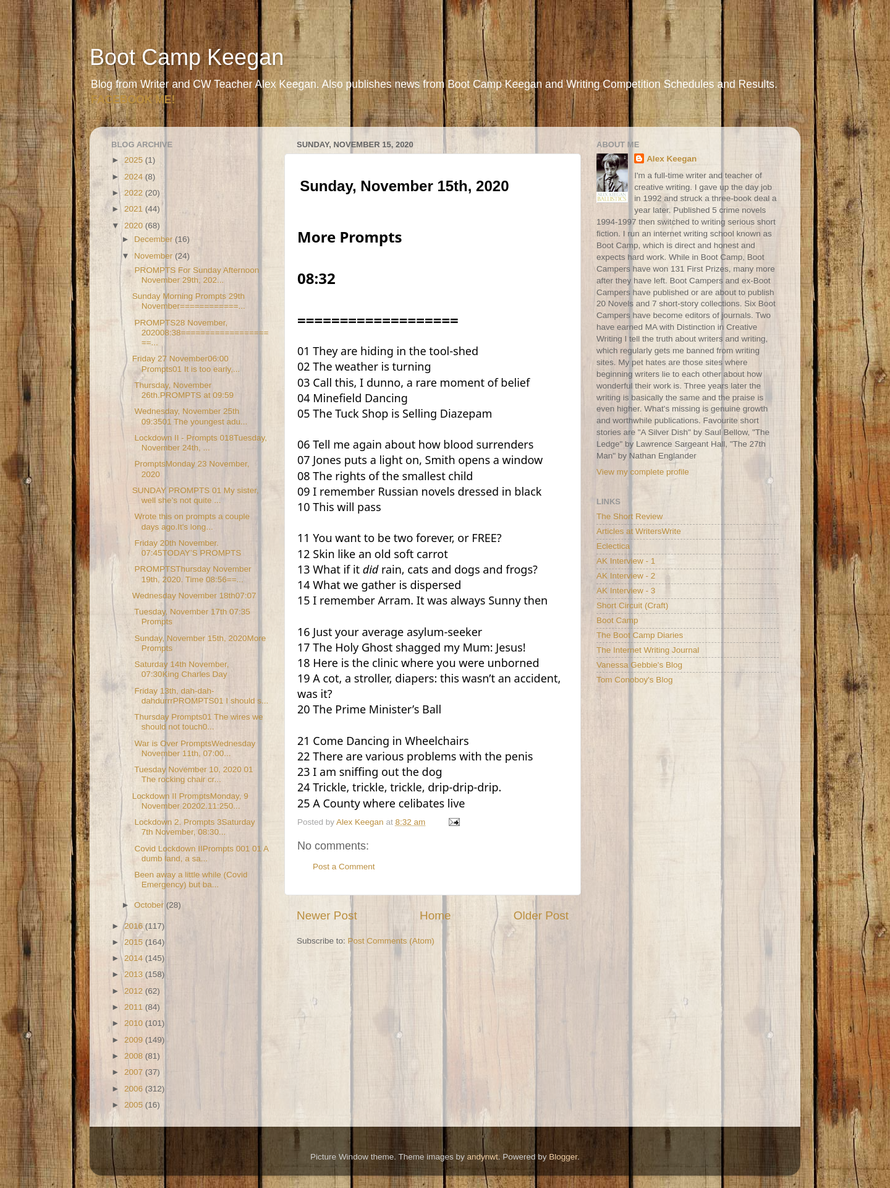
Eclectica (613, 546)
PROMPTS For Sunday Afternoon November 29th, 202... (196, 275)
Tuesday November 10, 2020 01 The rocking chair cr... (192, 774)
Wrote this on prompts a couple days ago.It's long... (191, 521)
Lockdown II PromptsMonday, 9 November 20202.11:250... (190, 801)
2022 (134, 192)
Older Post (541, 915)
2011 (134, 1007)
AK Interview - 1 (625, 561)
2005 (134, 1104)
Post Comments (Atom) (391, 940)
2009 (134, 1039)
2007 (134, 1072)
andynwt (482, 1156)
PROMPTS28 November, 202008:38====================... (200, 332)
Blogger (563, 1156)
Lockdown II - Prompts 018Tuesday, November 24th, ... (199, 442)
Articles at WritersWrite (638, 531)
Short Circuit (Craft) (632, 605)
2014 (134, 958)
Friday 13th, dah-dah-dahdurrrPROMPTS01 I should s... (200, 695)
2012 (134, 991)
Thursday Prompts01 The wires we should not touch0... (197, 721)
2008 (134, 1056)
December (154, 239)
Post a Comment (344, 866)
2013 (134, 974)
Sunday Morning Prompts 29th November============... (188, 301)
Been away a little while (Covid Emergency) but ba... (190, 879)
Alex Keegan (671, 158)
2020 (134, 225)
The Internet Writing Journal (647, 650)
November (154, 255)
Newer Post (327, 915)
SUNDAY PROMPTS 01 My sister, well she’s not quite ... (195, 495)
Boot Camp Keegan (187, 57)
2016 (134, 926)
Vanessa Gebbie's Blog (639, 664)
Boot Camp (617, 620)
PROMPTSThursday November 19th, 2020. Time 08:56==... (192, 573)
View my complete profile (642, 471)
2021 (134, 208)
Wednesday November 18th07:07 (194, 595)
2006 (134, 1088)
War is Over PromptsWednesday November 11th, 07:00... (194, 748)
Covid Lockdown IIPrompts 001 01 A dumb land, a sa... (200, 853)
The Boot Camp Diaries (639, 635)
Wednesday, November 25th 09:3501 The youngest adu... (190, 416)
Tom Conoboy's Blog (634, 679)
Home (435, 915)
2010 (134, 1023)
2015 (134, 942)
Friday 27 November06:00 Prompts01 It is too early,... (186, 363)
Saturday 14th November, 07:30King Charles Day (180, 669)
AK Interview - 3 (625, 590)
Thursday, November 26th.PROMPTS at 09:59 (183, 390)
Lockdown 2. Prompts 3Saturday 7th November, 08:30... (193, 827)
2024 (134, 176)
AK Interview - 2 (625, 575)
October (150, 905)
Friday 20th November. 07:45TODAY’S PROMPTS (187, 547)
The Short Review (629, 516)
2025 (134, 160)
